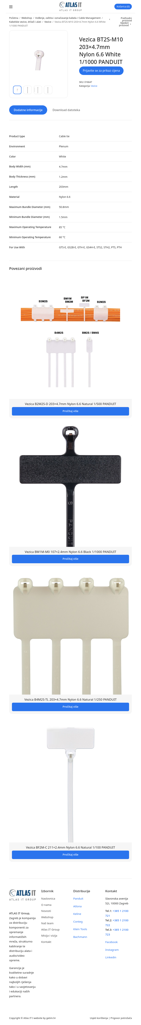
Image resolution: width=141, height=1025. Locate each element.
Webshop (26, 18)
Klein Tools (80, 928)
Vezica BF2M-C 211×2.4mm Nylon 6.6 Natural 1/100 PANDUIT (70, 847)
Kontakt (46, 941)
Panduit (78, 898)
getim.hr (51, 1017)
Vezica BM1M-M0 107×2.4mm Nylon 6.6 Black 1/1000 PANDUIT (70, 551)
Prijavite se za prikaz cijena (101, 71)
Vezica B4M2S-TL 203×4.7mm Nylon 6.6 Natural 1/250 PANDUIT (70, 699)
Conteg (78, 921)
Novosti (46, 910)
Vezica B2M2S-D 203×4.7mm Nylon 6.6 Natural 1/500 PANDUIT (70, 403)
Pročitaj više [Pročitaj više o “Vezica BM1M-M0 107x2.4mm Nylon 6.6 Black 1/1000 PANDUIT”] (70, 558)
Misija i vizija (49, 935)
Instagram (112, 949)
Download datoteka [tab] (66, 109)
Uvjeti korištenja (99, 1017)
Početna (13, 18)
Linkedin (110, 957)
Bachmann (80, 936)
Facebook (111, 941)
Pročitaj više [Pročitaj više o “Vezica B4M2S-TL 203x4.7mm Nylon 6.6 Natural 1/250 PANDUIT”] (70, 706)
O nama (46, 904)
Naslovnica (48, 898)
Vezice (47, 21)
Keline (77, 913)
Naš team (47, 922)
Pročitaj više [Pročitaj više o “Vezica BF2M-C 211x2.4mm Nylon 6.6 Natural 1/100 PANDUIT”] (70, 854)
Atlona (77, 905)
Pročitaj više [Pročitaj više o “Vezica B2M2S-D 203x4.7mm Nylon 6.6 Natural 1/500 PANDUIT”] (70, 410)
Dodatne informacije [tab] (28, 109)
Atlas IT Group (50, 929)
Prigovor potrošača (121, 1017)
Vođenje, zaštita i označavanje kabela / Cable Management (68, 18)
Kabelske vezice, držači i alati (25, 21)
